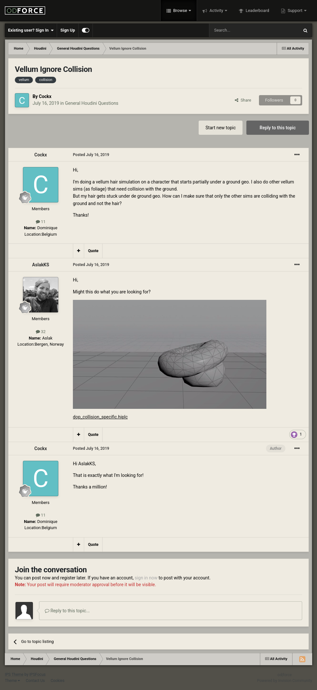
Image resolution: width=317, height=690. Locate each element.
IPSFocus (37, 674)
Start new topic (220, 127)
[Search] (238, 30)
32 (41, 331)
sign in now (146, 577)
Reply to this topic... (67, 610)
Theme (12, 680)
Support (295, 10)
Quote (93, 251)
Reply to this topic (278, 127)
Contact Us (35, 680)
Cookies (57, 680)
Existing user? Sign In (31, 30)
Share (243, 100)
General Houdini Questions (91, 103)
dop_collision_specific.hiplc (100, 416)
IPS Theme (14, 674)
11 (41, 221)
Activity (216, 10)
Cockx (45, 96)
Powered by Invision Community (284, 680)
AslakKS (40, 264)
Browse (180, 10)
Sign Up (67, 30)
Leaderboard (256, 10)
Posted (91, 155)
